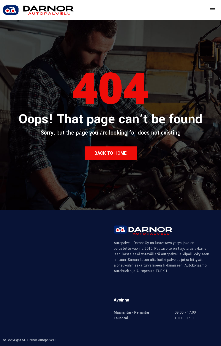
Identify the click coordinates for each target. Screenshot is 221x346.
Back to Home (111, 153)
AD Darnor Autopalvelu (38, 340)
